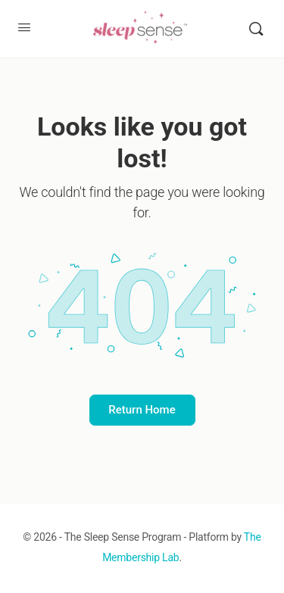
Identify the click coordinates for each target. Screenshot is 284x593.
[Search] (256, 29)
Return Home (141, 410)
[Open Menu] (24, 27)
